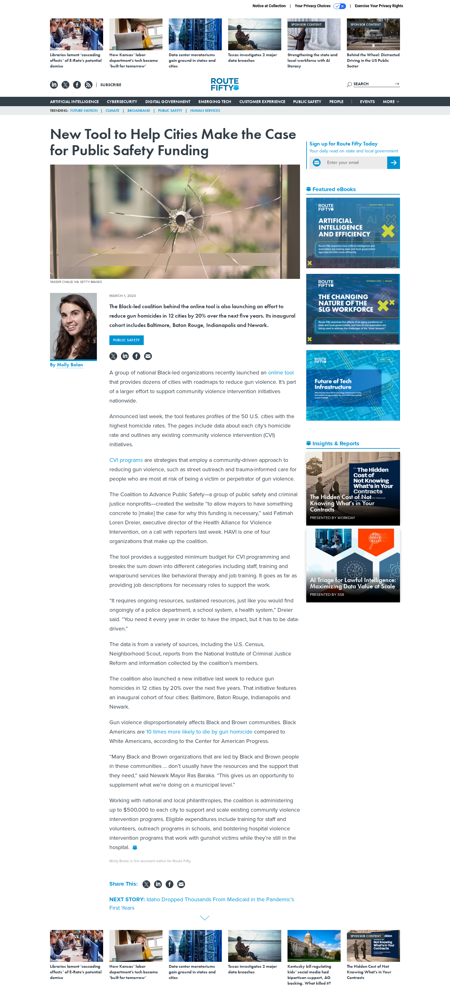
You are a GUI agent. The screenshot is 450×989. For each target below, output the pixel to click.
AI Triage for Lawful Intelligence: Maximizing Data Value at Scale (353, 583)
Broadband (139, 110)
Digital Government (167, 101)
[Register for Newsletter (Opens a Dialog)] (393, 162)
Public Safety (307, 101)
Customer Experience (262, 101)
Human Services (205, 110)
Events (367, 101)
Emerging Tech (214, 101)
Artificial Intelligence (74, 101)
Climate (112, 110)
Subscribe (110, 84)
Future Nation (84, 110)
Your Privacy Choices (320, 6)
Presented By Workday (332, 518)
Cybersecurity (122, 101)
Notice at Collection (269, 6)
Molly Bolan (70, 364)
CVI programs (126, 460)
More (391, 101)
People (336, 101)
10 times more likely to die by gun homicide (199, 732)
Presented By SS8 (327, 594)
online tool (281, 372)
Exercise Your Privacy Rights (379, 6)
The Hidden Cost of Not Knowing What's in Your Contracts (342, 503)
